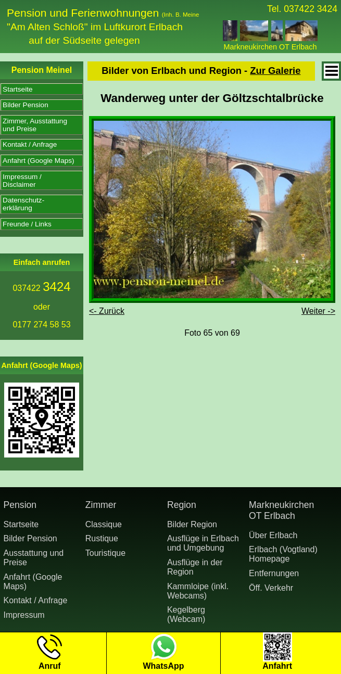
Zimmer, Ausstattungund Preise (35, 125)
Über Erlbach (273, 535)
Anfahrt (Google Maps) (38, 160)
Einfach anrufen (42, 262)
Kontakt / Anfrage (30, 144)
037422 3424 (310, 9)
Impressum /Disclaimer (22, 180)
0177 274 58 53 (41, 324)
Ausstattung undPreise (34, 558)
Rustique (101, 538)
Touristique (105, 553)
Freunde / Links (27, 224)
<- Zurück (106, 311)
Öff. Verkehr (271, 587)
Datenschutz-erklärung (23, 204)
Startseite (17, 89)
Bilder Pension (25, 105)
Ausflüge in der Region (195, 567)
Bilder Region (192, 524)
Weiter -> (318, 311)
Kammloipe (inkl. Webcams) (198, 591)
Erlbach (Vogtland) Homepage (283, 554)
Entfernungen (274, 573)
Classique (103, 524)
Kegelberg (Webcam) (186, 614)
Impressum (24, 615)
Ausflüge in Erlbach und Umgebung (203, 543)
